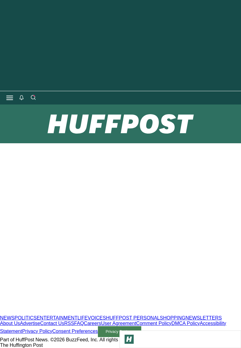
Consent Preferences (75, 331)
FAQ (79, 323)
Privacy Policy (37, 331)
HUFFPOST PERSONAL (133, 317)
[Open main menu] (9, 97)
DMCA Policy (186, 323)
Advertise (30, 323)
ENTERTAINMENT (57, 317)
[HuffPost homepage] (78, 312)
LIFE (82, 317)
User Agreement (118, 323)
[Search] (33, 98)
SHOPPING (172, 317)
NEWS (7, 317)
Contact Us (52, 323)
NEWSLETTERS (204, 317)
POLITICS (26, 317)
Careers (92, 323)
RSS (69, 323)
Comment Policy (153, 323)
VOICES (97, 317)
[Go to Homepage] (129, 339)
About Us (10, 323)
